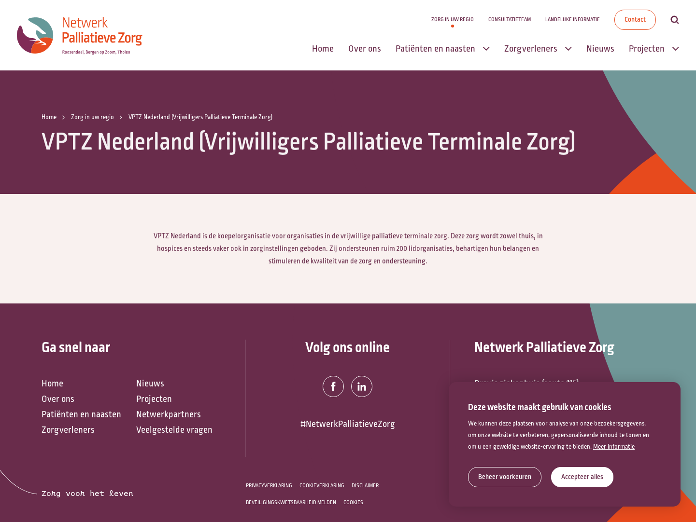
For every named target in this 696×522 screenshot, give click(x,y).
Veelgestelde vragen (174, 430)
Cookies (353, 502)
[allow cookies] (582, 477)
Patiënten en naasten (81, 414)
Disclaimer (365, 485)
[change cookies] (504, 477)
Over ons (58, 399)
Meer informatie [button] (614, 446)
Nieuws (150, 383)
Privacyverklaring (269, 485)
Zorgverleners (68, 430)
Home (52, 383)
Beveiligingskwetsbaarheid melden (291, 502)
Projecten (154, 399)
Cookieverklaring (321, 485)
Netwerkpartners (168, 414)
